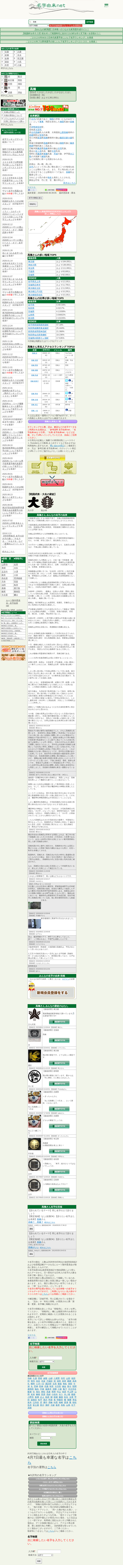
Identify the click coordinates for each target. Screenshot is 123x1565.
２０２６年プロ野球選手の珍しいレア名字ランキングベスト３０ (12, 165)
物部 (52, 119)
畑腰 (69, 1400)
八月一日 (40, 1384)
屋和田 (31, 1389)
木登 (7, 65)
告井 (30, 1405)
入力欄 (33, 1358)
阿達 (50, 1400)
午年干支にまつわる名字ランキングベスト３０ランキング (12, 282)
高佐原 (5, 578)
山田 (68, 1378)
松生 (66, 1397)
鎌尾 (4, 591)
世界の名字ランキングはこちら (52, 1496)
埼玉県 (31, 268)
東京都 (31, 261)
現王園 (20, 58)
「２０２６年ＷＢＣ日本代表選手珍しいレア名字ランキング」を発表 (61, 37)
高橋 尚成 (34, 375)
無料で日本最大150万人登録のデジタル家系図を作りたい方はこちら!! (13, 152)
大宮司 (38, 130)
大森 (70, 138)
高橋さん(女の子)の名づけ (52, 1416)
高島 (63, 1405)
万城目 (49, 1381)
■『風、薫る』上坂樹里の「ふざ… (12, 623)
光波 (43, 1381)
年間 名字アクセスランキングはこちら (52, 1485)
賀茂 (39, 138)
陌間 (74, 1386)
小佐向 (55, 1394)
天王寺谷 (72, 1389)
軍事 (41, 122)
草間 (54, 1392)
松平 (40, 1400)
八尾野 (57, 1378)
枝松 (74, 1402)
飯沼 (20, 76)
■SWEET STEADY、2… (9, 636)
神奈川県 (32, 265)
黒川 (42, 1405)
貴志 (45, 1400)
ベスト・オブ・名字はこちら (53, 1482)
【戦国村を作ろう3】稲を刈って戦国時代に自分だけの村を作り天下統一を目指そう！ (61, 33)
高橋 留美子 (34, 381)
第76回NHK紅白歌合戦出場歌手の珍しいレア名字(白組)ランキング (12, 331)
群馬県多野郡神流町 (37, 331)
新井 (4, 575)
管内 (33, 1381)
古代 (33, 119)
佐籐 (7, 52)
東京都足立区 (34, 288)
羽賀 (16, 582)
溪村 (47, 1405)
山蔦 (68, 1405)
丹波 (56, 154)
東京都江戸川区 (35, 291)
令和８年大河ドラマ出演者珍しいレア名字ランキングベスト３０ (12, 266)
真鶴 (4, 588)
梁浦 (66, 1402)
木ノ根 (67, 1394)
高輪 (50, 1402)
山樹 (50, 1378)
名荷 (16, 564)
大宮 (54, 151)
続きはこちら (8, 551)
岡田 (20, 80)
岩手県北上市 (34, 281)
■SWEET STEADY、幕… (10, 625)
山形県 (31, 315)
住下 (73, 1405)
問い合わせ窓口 (57, 446)
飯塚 (30, 1392)
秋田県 (31, 308)
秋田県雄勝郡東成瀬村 (38, 328)
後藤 (46, 154)
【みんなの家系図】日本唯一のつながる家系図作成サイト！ (61, 29)
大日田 (58, 1386)
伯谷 (38, 1381)
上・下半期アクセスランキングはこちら (52, 1489)
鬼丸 (38, 1392)
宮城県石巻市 (34, 285)
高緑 (48, 1394)
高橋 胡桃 (34, 370)
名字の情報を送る (35, 198)
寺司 (63, 1378)
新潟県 (31, 318)
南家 (31, 146)
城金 (64, 1386)
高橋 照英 (34, 365)
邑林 (41, 1386)
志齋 (19, 52)
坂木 (30, 1402)
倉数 (45, 1378)
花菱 (8, 92)
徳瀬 (56, 1397)
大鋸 (53, 1405)
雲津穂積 (18, 578)
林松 (43, 1392)
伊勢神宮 (35, 127)
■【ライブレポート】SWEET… (11, 615)
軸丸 (37, 1389)
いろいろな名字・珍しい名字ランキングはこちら (53, 1479)
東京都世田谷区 (35, 295)
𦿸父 (16, 595)
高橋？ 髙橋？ (35, 1222)
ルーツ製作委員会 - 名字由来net (13, 603)
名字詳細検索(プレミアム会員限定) (66, 25)
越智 (43, 156)
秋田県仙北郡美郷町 (37, 335)
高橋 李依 (34, 394)
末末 (33, 1394)
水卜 (61, 1394)
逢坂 (60, 1384)
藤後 (61, 1397)
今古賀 (5, 595)
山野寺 (5, 564)
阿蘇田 (60, 1400)
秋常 (52, 1386)
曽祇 (40, 1378)
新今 (69, 1386)
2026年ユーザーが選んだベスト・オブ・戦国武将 (12, 230)
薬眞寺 (48, 1389)
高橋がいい (33, 1247)
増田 (20, 84)
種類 (32, 1438)
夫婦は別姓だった (12, 112)
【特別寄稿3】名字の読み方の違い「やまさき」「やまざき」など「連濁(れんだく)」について (13, 541)
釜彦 (58, 1405)
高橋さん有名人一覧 (53, 421)
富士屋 (36, 1405)
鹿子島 (17, 588)
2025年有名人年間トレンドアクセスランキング (12, 346)
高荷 (64, 1381)
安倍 (41, 135)
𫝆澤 (16, 572)
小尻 (19, 62)
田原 (43, 1394)
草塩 (74, 1400)
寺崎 (30, 1378)
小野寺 (31, 1397)
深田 (59, 1381)
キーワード (35, 1434)
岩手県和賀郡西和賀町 (38, 325)
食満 (37, 1397)
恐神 (36, 1386)
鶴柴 (73, 1394)
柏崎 (61, 1402)
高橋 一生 (34, 411)
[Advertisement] (52, 67)
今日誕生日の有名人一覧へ (53, 1492)
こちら (10, 68)
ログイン (65, 979)
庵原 (39, 148)
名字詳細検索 (52, 1373)
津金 (20, 92)
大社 (16, 568)
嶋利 (33, 1384)
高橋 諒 (34, 353)
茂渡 (30, 1408)
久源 (35, 1378)
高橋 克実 (34, 360)
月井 (4, 582)
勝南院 (17, 591)
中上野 (70, 1392)
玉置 (71, 1397)
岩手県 (31, 305)
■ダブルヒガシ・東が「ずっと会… (12, 620)
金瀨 (7, 58)
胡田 (70, 1384)
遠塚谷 (34, 1400)
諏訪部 (48, 1384)
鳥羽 (16, 585)
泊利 (4, 585)
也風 (46, 1386)
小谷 (16, 575)
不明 (9, 84)
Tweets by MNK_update (12, 610)
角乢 (65, 1384)
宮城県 (31, 275)
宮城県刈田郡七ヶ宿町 (38, 338)
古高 (55, 1384)
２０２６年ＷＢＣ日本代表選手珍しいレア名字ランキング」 (12, 180)
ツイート (32, 187)
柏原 (47, 1397)
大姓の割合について (13, 115)
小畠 (19, 65)
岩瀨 (7, 55)
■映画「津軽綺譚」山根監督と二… (12, 638)
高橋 (72, 122)
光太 (19, 55)
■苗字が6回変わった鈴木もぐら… (12, 628)
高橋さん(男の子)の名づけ (52, 1413)
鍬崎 (69, 1381)
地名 (50, 177)
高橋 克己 (34, 405)
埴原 (64, 1392)
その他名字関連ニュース (8, 640)
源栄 (7, 62)
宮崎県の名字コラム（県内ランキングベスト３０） (12, 393)
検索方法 (34, 1361)
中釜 (42, 1389)
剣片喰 (10, 80)
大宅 (60, 148)
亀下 (65, 1389)
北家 (66, 138)
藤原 (62, 138)
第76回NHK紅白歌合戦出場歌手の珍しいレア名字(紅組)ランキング (12, 315)
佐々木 (38, 151)
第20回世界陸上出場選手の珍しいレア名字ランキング (12, 450)
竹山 (59, 1392)
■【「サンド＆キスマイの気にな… (12, 618)
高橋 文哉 (34, 400)
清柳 (55, 1389)
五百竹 (5, 572)
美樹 (4, 568)
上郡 (62, 132)
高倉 (48, 1392)
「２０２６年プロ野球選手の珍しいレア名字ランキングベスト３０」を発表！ (61, 42)
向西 (56, 1402)
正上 (42, 1397)
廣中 (45, 1402)
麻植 (38, 1394)
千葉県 (31, 271)
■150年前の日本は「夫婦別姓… (12, 630)
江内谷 (36, 1402)
